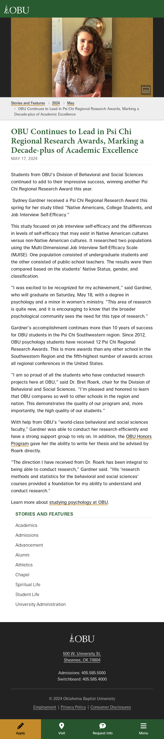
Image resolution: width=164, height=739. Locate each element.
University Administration (40, 604)
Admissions (27, 535)
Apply (20, 729)
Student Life (27, 594)
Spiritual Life (27, 584)
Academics (26, 525)
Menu (147, 729)
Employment (44, 707)
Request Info (103, 729)
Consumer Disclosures (111, 707)
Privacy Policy (73, 707)
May (70, 103)
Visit (61, 729)
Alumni (22, 555)
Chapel (22, 574)
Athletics (24, 564)
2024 (56, 103)
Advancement (29, 545)
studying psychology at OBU (78, 502)
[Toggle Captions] (146, 90)
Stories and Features (28, 103)
